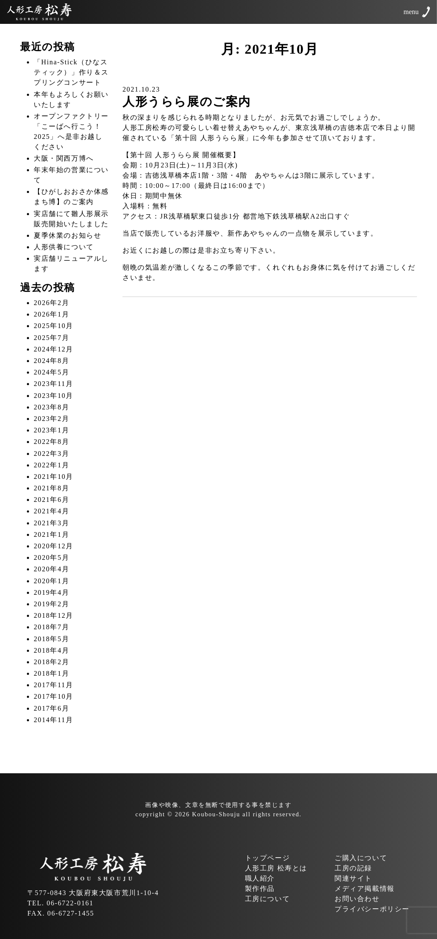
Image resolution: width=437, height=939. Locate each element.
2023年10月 (53, 395)
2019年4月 (51, 592)
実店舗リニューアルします (71, 263)
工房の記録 (353, 868)
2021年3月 (51, 523)
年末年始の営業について (71, 175)
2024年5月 (51, 372)
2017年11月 (53, 684)
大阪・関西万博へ (64, 158)
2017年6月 (51, 708)
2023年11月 (53, 383)
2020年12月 (53, 546)
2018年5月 (51, 638)
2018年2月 (51, 661)
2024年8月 (51, 360)
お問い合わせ (357, 898)
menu (411, 11)
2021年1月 (51, 534)
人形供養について (64, 247)
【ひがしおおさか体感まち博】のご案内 (71, 196)
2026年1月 (51, 314)
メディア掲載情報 (365, 888)
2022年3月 (51, 453)
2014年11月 (53, 719)
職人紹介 (260, 878)
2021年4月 (51, 511)
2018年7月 (51, 627)
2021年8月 (51, 488)
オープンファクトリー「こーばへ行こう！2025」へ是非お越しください (71, 131)
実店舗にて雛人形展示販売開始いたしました (71, 219)
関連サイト (353, 878)
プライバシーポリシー (372, 909)
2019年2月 (51, 604)
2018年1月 (51, 673)
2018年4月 (51, 650)
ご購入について (361, 857)
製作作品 (260, 888)
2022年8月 (51, 441)
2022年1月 (51, 465)
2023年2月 (51, 418)
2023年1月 (51, 430)
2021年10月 (53, 476)
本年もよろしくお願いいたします (71, 99)
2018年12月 (53, 615)
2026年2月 (51, 302)
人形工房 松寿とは (276, 868)
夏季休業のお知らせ (67, 235)
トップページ (267, 857)
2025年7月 (51, 337)
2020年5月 (51, 557)
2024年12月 (53, 349)
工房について (267, 898)
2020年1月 (51, 581)
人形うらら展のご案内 (186, 101)
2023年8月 (51, 407)
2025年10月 (53, 325)
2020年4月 (51, 569)
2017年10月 (53, 696)
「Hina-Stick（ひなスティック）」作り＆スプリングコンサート (71, 72)
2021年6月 (51, 499)
